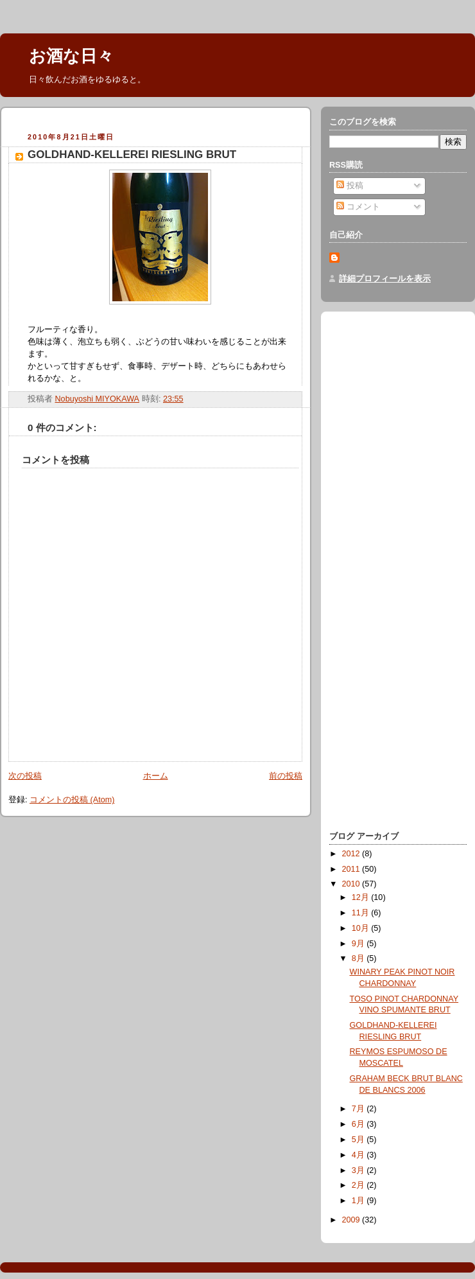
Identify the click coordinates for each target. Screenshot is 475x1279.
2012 (352, 853)
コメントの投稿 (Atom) (72, 799)
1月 (359, 1200)
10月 (362, 928)
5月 (359, 1139)
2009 (352, 1219)
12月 (362, 897)
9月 (359, 943)
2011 (352, 869)
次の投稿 (25, 776)
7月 (359, 1108)
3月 (359, 1170)
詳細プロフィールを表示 (385, 278)
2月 (359, 1185)
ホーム (155, 776)
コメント (358, 206)
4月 (359, 1155)
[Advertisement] (380, 624)
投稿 (349, 185)
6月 (359, 1124)
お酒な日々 (71, 56)
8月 (359, 958)
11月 (362, 912)
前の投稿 (285, 776)
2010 (352, 883)
